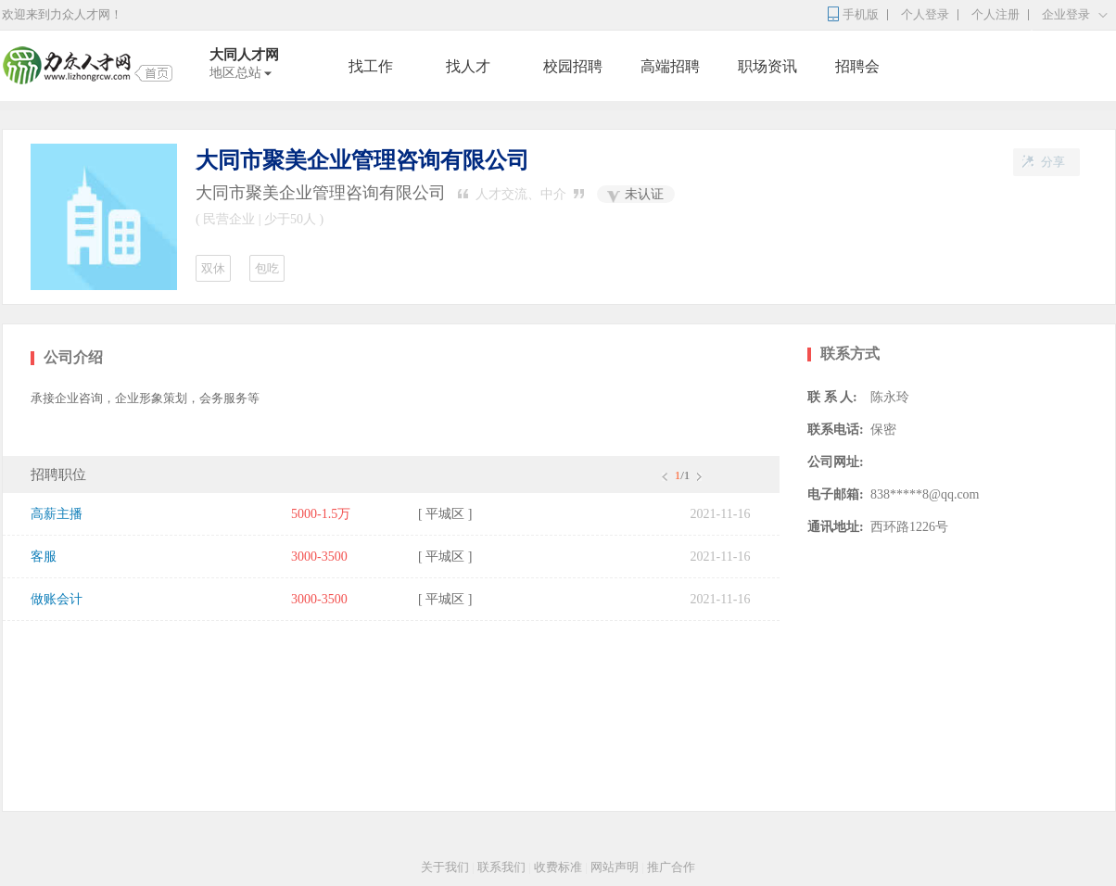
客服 (44, 556)
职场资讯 (767, 66)
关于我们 (445, 867)
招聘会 (857, 66)
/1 (681, 475)
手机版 (861, 14)
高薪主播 (56, 514)
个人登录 (925, 14)
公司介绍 (73, 357)
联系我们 (501, 867)
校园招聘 (572, 66)
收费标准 (558, 867)
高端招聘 (670, 66)
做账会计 (56, 599)
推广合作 (671, 867)
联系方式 (850, 353)
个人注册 (995, 14)
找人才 (468, 66)
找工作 (371, 66)
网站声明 (614, 867)
